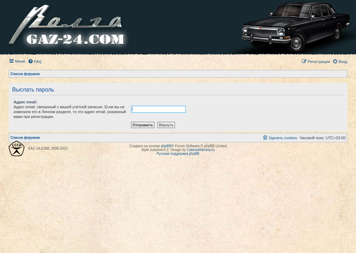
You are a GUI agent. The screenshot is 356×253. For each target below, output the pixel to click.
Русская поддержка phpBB (177, 154)
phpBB (166, 146)
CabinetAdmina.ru (201, 150)
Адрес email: (26, 102)
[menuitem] (35, 61)
